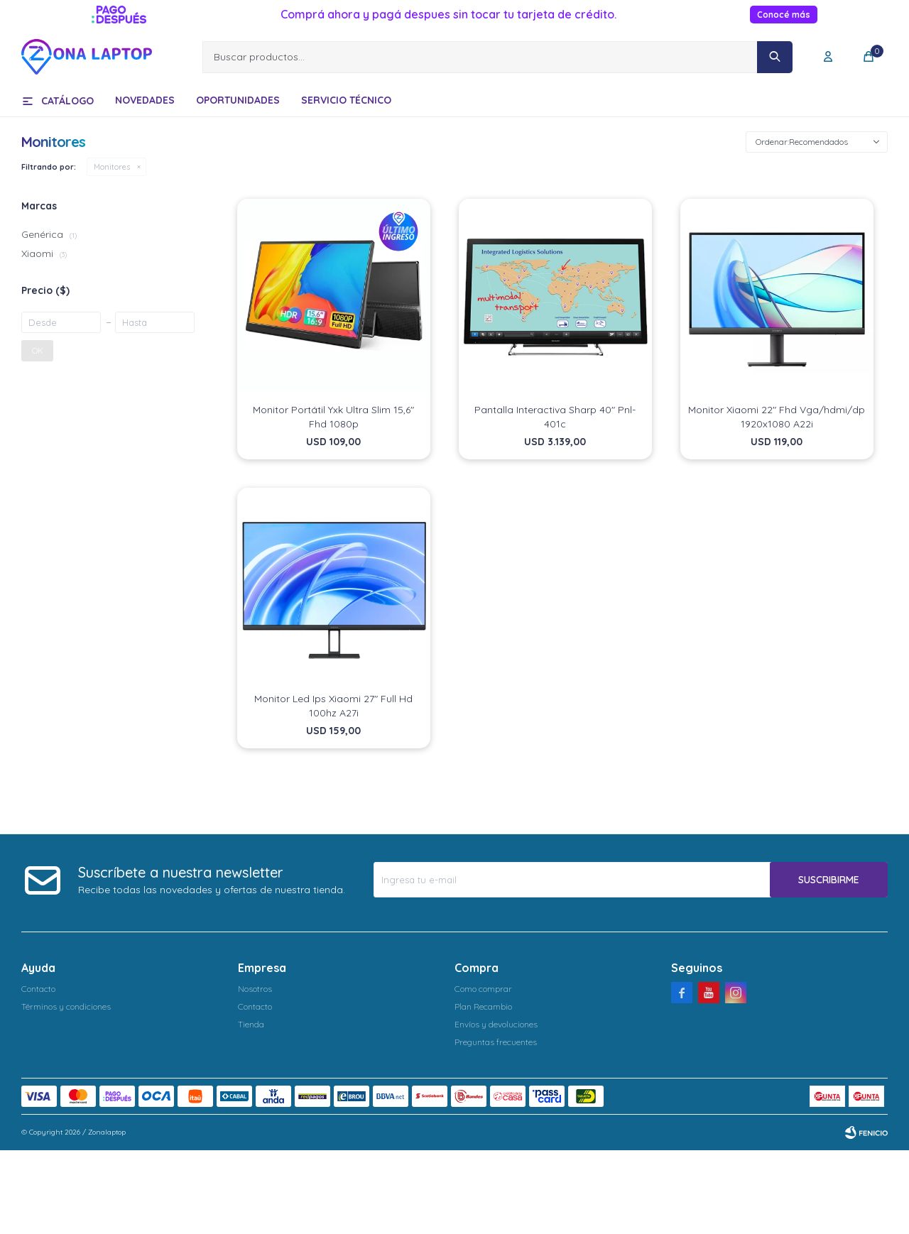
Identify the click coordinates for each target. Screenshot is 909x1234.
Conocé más (783, 14)
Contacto (38, 988)
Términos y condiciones (66, 1006)
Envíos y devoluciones (496, 1024)
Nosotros (255, 988)
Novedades (145, 100)
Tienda (251, 1024)
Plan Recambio (483, 1006)
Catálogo (67, 100)
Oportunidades (238, 100)
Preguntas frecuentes (495, 1042)
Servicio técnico (346, 100)
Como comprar (483, 988)
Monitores (112, 167)
